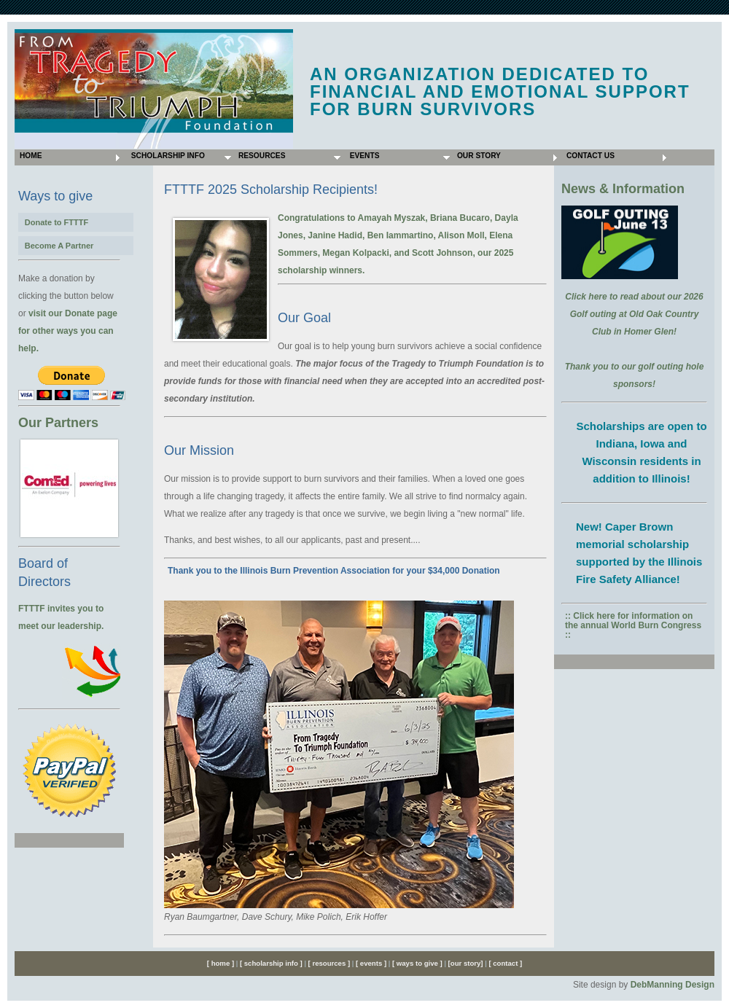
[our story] (465, 963)
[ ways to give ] (417, 963)
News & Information (623, 188)
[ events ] (370, 963)
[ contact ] (505, 963)
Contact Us (589, 156)
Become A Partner (59, 245)
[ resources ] (330, 963)
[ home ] (220, 963)
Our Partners (58, 422)
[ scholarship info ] (270, 963)
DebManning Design (672, 985)
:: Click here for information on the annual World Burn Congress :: (633, 625)
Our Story (478, 156)
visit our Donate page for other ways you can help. (67, 330)
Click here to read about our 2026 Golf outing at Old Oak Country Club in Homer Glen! (634, 314)
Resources (260, 156)
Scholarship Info (166, 156)
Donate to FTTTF (56, 222)
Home (29, 156)
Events (362, 156)
